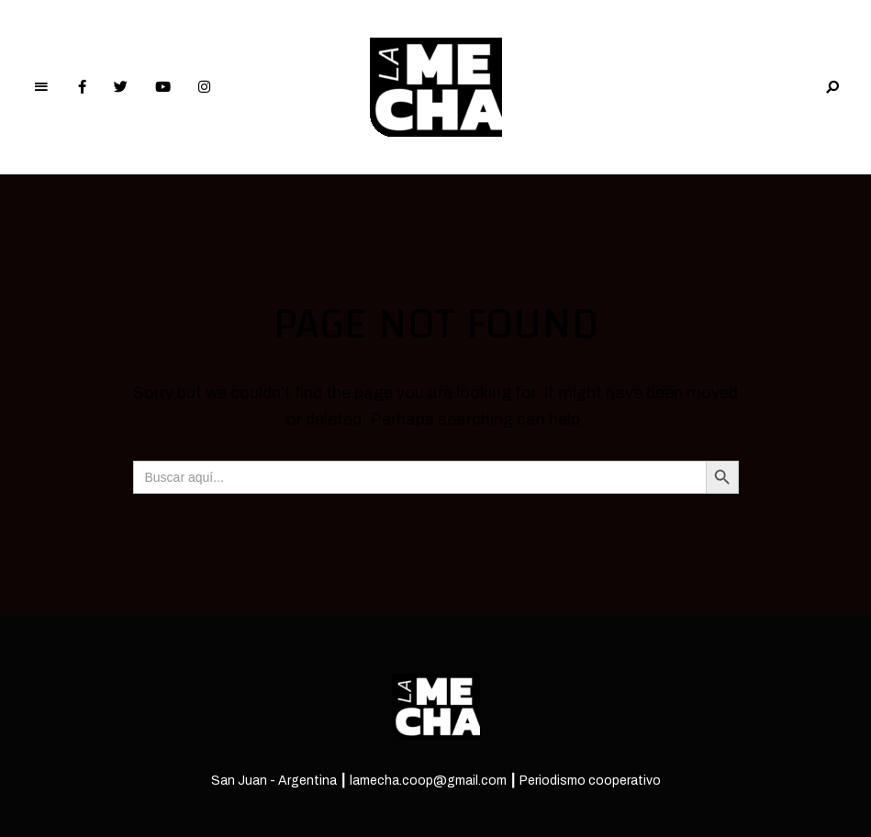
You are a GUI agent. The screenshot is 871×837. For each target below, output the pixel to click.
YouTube (162, 87)
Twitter (120, 87)
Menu (41, 87)
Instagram (204, 87)
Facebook (82, 87)
